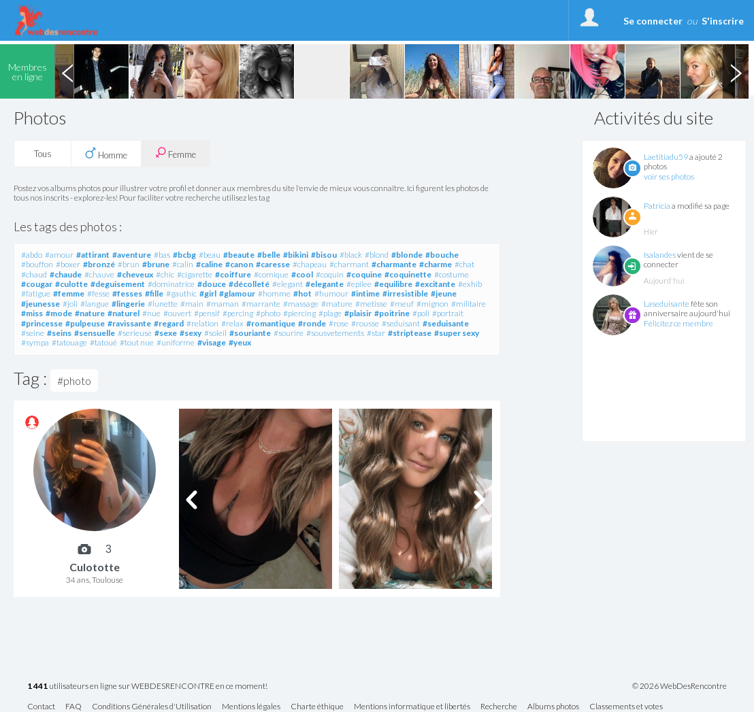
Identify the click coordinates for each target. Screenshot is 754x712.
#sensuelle (94, 333)
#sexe (165, 333)
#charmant (349, 264)
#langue (94, 304)
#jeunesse (40, 304)
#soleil (215, 333)
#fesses (127, 293)
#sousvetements (335, 333)
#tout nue (137, 342)
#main (191, 304)
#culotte (71, 284)
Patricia (657, 206)
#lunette (163, 304)
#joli (70, 304)
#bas (162, 255)
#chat (464, 264)
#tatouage (69, 342)
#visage (211, 342)
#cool (302, 274)
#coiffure (233, 274)
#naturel (124, 313)
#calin (182, 264)
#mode (59, 313)
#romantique (270, 323)
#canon (239, 264)
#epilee (359, 284)
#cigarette (194, 274)
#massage (300, 304)
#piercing (299, 313)
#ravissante (129, 323)
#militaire (468, 304)
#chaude (66, 274)
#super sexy (456, 333)
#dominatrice (171, 284)
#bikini (295, 255)
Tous (43, 153)
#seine (32, 333)
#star (376, 333)
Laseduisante (666, 304)
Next (736, 71)
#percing (238, 313)
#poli (420, 313)
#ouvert (177, 313)
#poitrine (392, 313)
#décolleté (249, 284)
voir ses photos (669, 176)
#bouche (442, 255)
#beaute (239, 255)
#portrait (447, 313)
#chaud (34, 274)
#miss (32, 313)
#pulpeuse (85, 323)
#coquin (330, 274)
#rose (338, 323)
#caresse (273, 264)
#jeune (444, 293)
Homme (106, 153)
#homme (274, 293)
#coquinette (407, 274)
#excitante (435, 284)
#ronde (312, 323)
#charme (435, 264)
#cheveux (135, 274)
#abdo (31, 255)
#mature (337, 304)
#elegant (287, 284)
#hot (302, 293)
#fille (154, 293)
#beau (209, 255)
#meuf (402, 304)
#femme (68, 293)
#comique (271, 274)
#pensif (207, 313)
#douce (211, 284)
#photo (268, 313)
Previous (67, 71)
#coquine (364, 274)
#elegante (325, 284)
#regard (169, 323)
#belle (268, 255)
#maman (222, 304)
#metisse (371, 304)
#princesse (42, 323)
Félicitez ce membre (678, 323)
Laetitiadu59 (666, 157)
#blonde (407, 255)
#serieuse (135, 333)
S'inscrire (723, 21)
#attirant (93, 255)
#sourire (289, 333)
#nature (90, 313)
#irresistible (405, 293)
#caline (209, 264)
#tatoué (103, 342)
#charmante (394, 264)
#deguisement (118, 284)
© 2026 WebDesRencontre (679, 686)
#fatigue (35, 293)
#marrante (261, 304)
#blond (377, 255)
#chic (165, 274)
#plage (330, 313)
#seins (59, 333)
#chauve (99, 274)
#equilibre (393, 284)
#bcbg (184, 255)
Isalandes (660, 255)
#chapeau (310, 264)
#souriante (250, 333)
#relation (202, 323)
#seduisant (401, 323)
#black (351, 255)
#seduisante (446, 323)
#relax (232, 323)
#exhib (470, 284)
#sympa (35, 342)
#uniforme (176, 342)
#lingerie (128, 304)
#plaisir (358, 313)
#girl (207, 293)
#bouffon (37, 264)
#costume (451, 274)
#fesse (98, 293)
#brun (129, 264)
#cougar (36, 284)
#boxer (68, 264)
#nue (151, 313)
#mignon (432, 304)
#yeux (240, 342)
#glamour (237, 293)
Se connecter (653, 21)
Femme (175, 153)
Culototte (94, 566)
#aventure (131, 255)
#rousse (365, 323)
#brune (155, 264)
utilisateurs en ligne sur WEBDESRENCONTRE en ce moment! (147, 686)
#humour (331, 293)
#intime (365, 293)
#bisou (324, 255)
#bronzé (99, 264)
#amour (59, 255)
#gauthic (181, 293)
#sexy (190, 333)
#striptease (409, 333)
